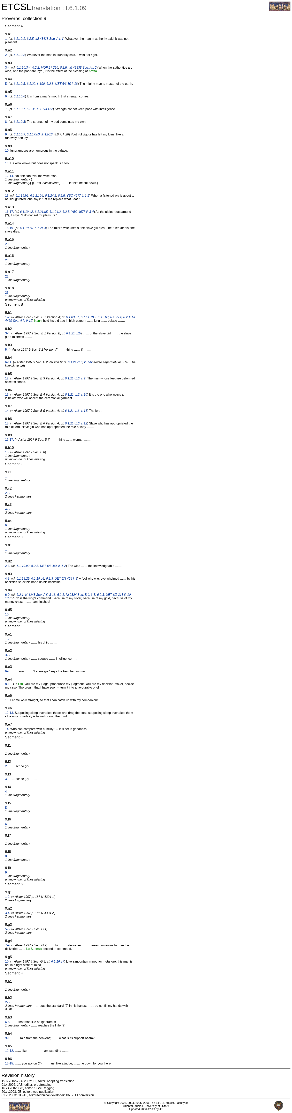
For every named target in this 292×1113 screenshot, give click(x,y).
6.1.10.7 (19, 109)
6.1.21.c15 (73, 333)
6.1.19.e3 (37, 578)
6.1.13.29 (23, 578)
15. (7, 195)
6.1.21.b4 (36, 195)
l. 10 (84, 394)
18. (7, 452)
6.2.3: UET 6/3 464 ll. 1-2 (48, 566)
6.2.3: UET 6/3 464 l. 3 (61, 578)
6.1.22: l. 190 (36, 83)
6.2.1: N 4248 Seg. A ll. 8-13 (36, 594)
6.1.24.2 (50, 195)
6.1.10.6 (19, 96)
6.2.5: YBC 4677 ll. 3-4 (78, 211)
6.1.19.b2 (26, 211)
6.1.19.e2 (23, 566)
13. (7, 394)
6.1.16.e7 (57, 961)
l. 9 (83, 378)
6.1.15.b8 (102, 317)
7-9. (8, 945)
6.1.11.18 (87, 317)
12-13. (9, 712)
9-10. (8, 1038)
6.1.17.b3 (33, 134)
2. (6, 55)
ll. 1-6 (88, 362)
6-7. (8, 671)
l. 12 (84, 423)
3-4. (8, 67)
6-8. (8, 1022)
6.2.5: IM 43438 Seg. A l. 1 (45, 38)
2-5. (8, 1002)
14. (7, 410)
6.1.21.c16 (75, 362)
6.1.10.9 (19, 134)
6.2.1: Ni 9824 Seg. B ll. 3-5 (76, 594)
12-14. (9, 176)
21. (7, 260)
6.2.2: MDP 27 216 (45, 67)
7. (6, 109)
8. (6, 121)
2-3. (8, 493)
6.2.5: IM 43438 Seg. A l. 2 (78, 67)
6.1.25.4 (115, 317)
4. (6, 791)
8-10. (8, 684)
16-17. (9, 211)
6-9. (8, 594)
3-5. (8, 655)
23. (7, 292)
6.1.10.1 (19, 38)
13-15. (9, 1063)
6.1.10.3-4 (24, 67)
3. (6, 779)
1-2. (8, 317)
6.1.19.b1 (21, 195)
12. (7, 378)
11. (7, 163)
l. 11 (84, 410)
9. (6, 134)
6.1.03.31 (72, 317)
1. (6, 38)
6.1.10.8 (19, 121)
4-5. (8, 509)
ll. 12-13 (47, 134)
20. (7, 244)
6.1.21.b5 (41, 211)
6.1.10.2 (19, 55)
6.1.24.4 (40, 228)
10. (7, 150)
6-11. (8, 362)
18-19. (9, 228)
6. (6, 96)
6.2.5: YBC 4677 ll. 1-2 (73, 195)
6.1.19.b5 (26, 228)
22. (7, 276)
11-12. (9, 1050)
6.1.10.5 (19, 83)
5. (6, 83)
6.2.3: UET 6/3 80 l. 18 (62, 83)
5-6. (8, 929)
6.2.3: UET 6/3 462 (40, 109)
